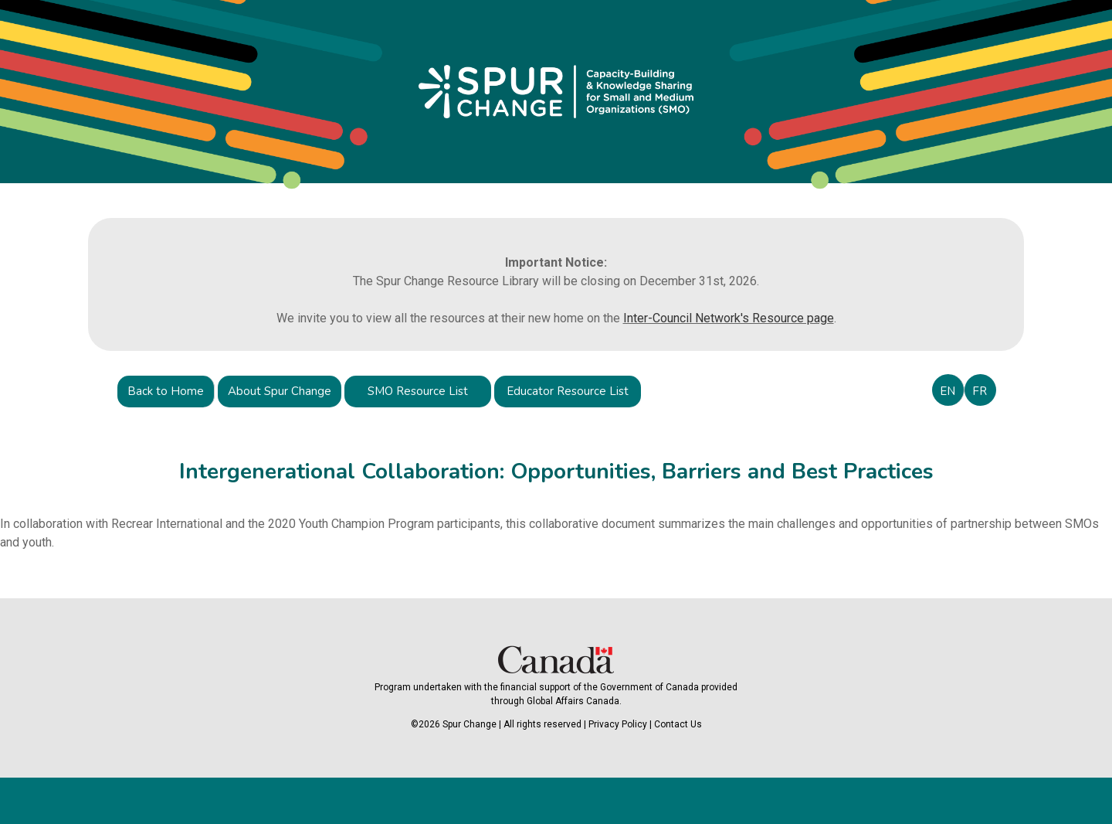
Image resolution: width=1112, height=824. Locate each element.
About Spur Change (279, 391)
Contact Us (678, 724)
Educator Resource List (568, 391)
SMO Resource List (418, 391)
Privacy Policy (617, 724)
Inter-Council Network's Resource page (728, 318)
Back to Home (165, 391)
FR (979, 391)
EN (947, 391)
